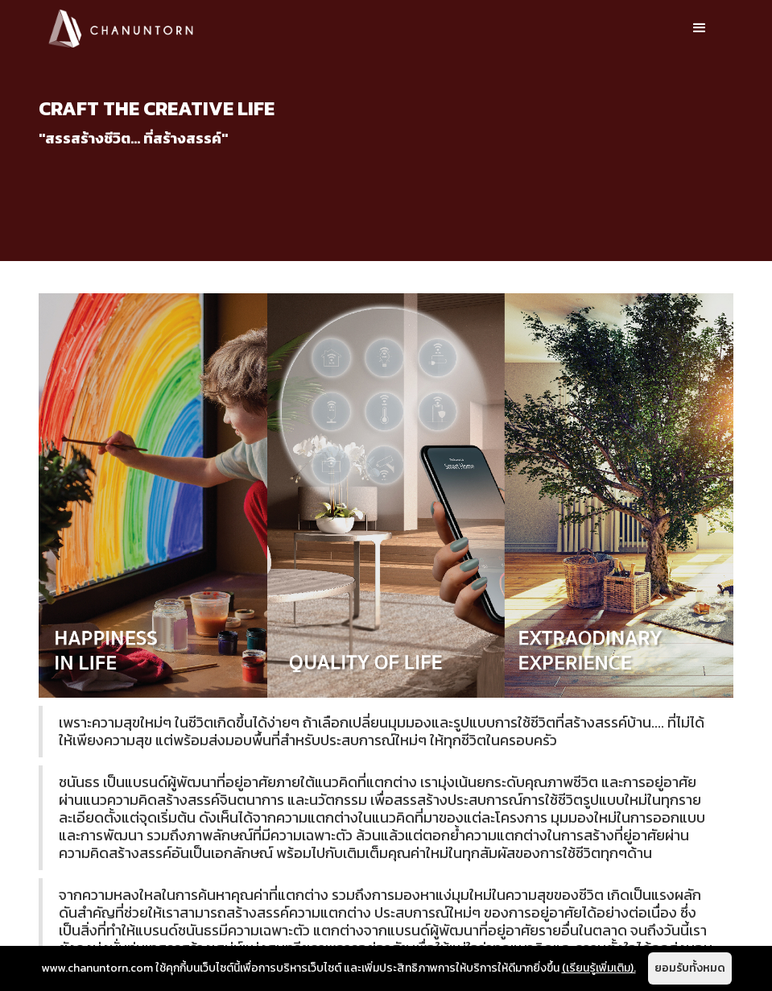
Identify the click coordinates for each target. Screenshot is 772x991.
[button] (699, 28)
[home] (120, 28)
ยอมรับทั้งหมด (689, 968)
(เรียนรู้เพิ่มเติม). (599, 968)
